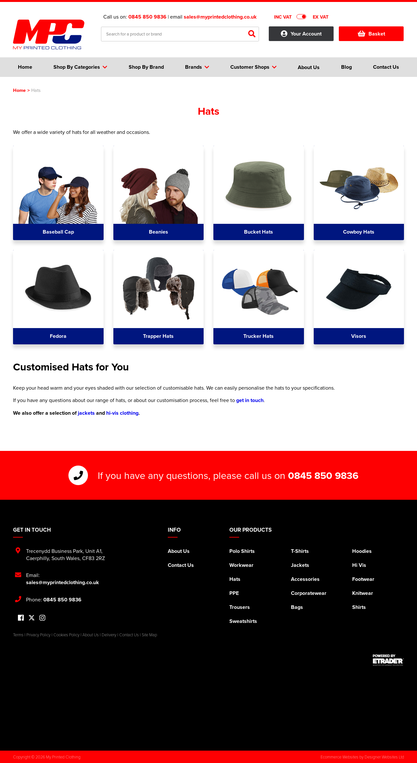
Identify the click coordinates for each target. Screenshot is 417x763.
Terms (18, 635)
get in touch (250, 400)
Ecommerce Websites (339, 757)
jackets (86, 413)
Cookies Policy (66, 635)
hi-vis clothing (122, 413)
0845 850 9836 (147, 17)
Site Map (149, 635)
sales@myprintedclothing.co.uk (220, 17)
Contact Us (181, 565)
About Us (179, 551)
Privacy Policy (38, 635)
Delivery (109, 635)
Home (19, 90)
